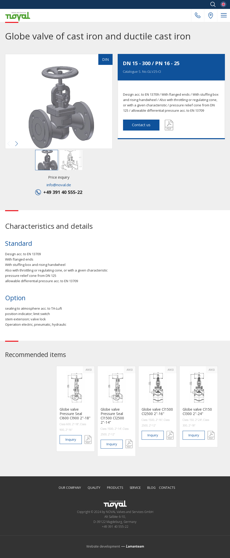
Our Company (70, 488)
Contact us (141, 124)
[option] (75, 409)
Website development (103, 546)
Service (135, 488)
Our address (210, 15)
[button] (58, 102)
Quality (94, 488)
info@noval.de (59, 184)
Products (115, 488)
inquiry (70, 439)
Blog (151, 488)
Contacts (167, 488)
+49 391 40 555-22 (197, 15)
